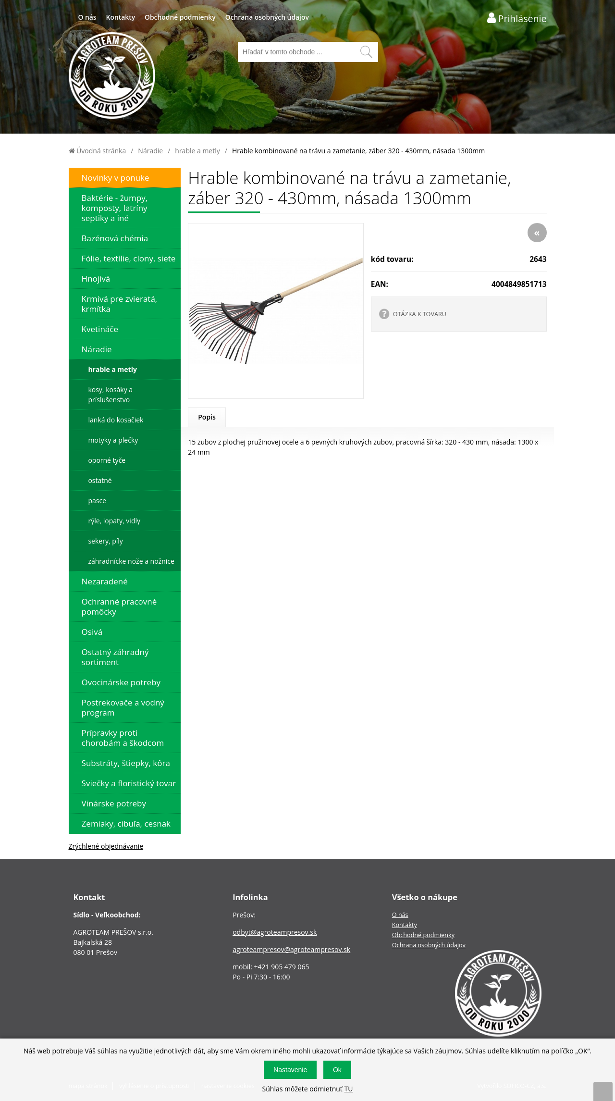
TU (348, 1088)
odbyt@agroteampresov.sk (275, 932)
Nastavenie (290, 1070)
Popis (207, 416)
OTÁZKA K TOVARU (419, 314)
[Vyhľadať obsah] (366, 52)
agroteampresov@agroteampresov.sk (291, 949)
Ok (337, 1070)
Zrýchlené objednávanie (106, 846)
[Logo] (112, 76)
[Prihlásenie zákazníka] (517, 18)
